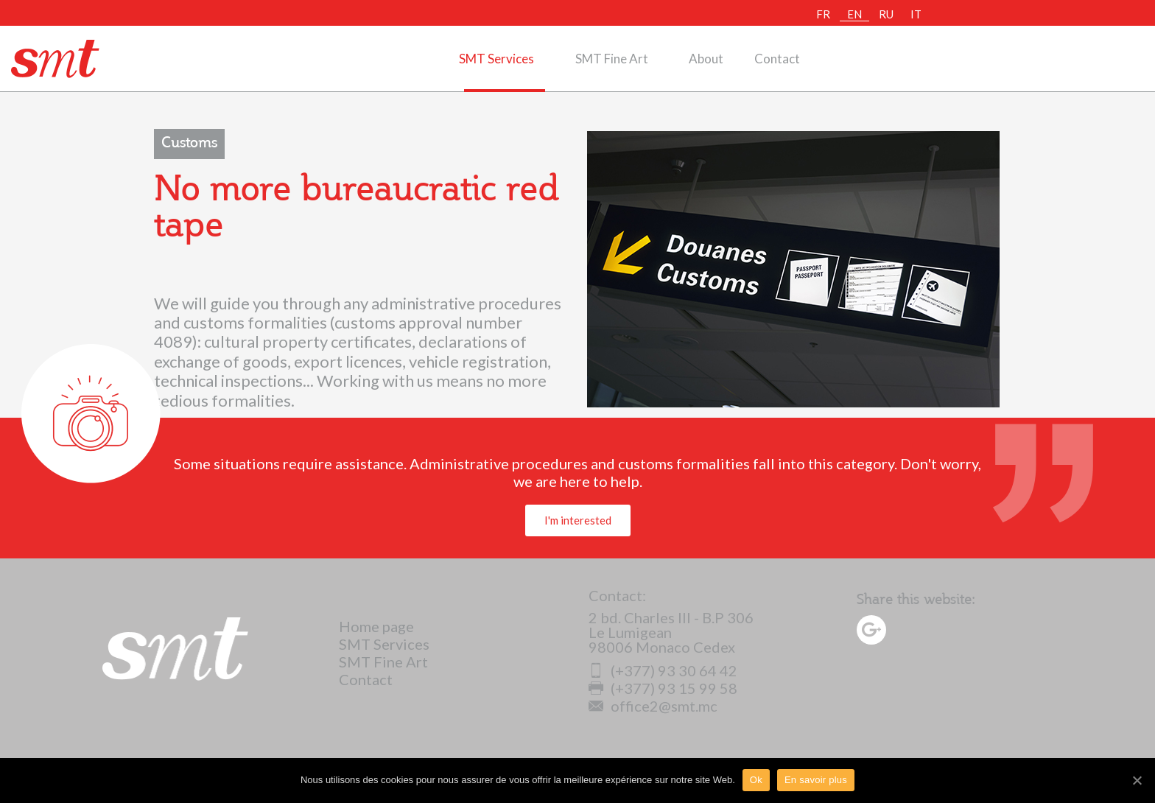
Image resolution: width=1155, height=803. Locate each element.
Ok (756, 779)
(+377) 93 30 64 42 (663, 670)
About (706, 58)
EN (854, 14)
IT (915, 14)
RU (886, 14)
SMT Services (496, 58)
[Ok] (1136, 780)
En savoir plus (815, 779)
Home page (376, 626)
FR (823, 14)
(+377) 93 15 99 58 (663, 688)
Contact (777, 58)
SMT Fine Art (611, 58)
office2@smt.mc (653, 706)
